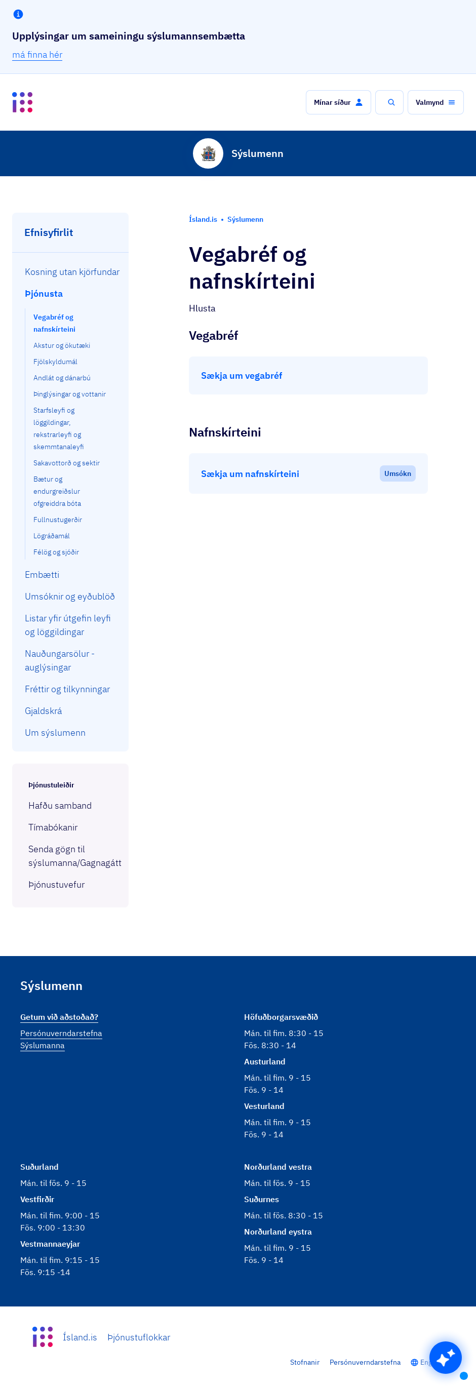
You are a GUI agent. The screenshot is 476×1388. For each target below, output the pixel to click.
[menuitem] (71, 272)
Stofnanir (305, 1362)
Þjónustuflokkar (138, 1337)
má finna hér (37, 54)
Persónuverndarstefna (365, 1362)
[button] (338, 102)
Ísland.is (80, 1337)
